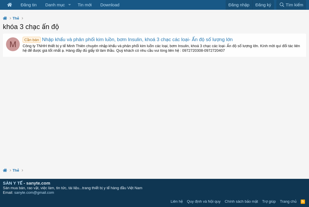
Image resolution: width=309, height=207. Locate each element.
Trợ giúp (269, 201)
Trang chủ (288, 201)
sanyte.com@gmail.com (34, 192)
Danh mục (55, 4)
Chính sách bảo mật (241, 201)
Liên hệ (177, 201)
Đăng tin (29, 4)
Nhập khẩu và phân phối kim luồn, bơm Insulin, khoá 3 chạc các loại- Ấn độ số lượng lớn (128, 39)
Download (110, 4)
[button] (69, 5)
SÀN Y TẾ (12, 183)
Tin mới (85, 4)
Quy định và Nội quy (204, 201)
